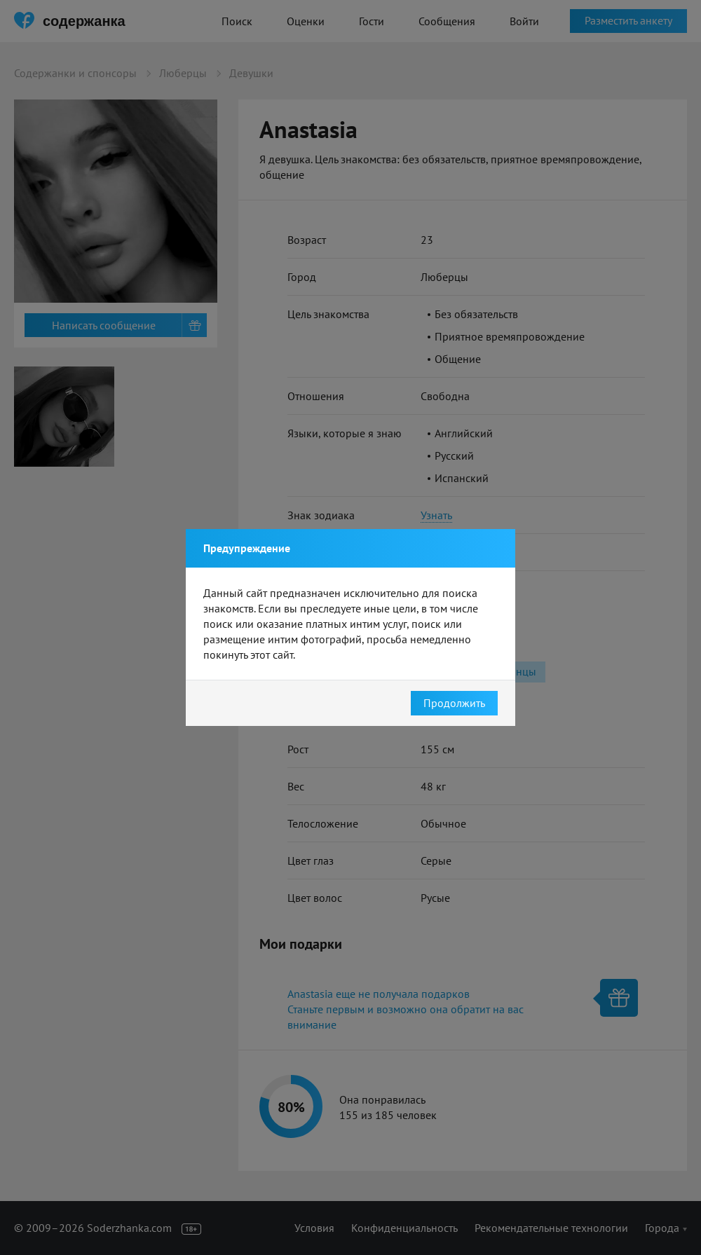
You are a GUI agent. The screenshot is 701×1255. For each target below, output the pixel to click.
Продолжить (454, 703)
